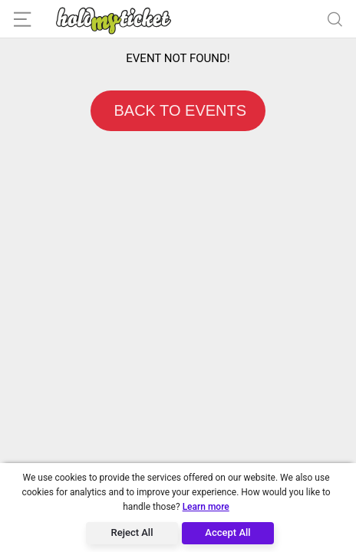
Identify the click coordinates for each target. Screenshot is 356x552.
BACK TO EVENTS (178, 110)
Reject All (132, 532)
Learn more (206, 506)
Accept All (227, 532)
